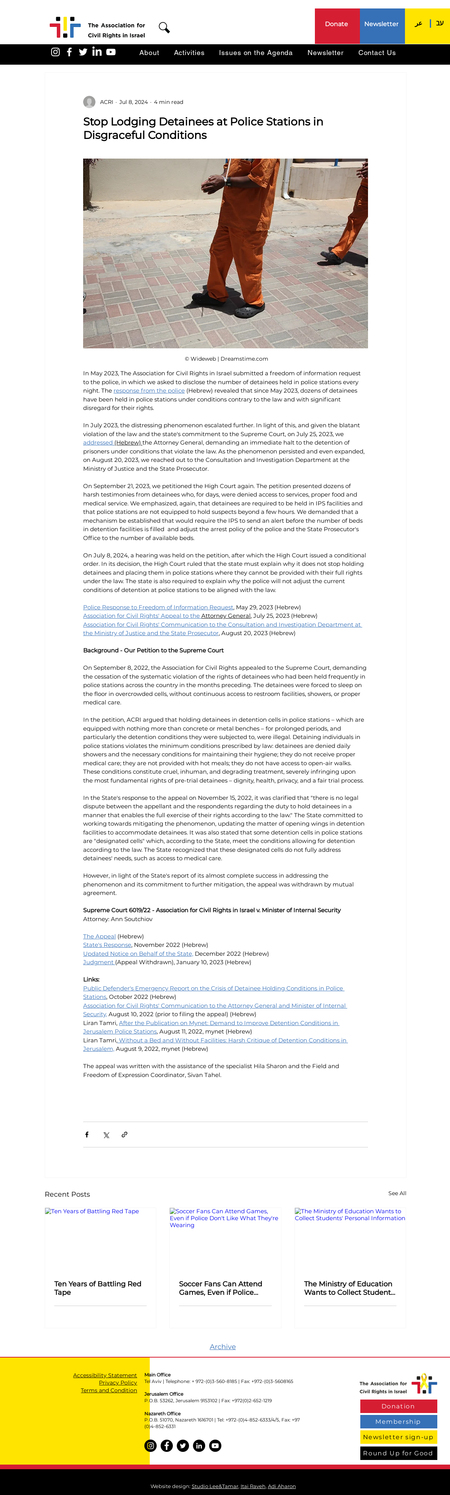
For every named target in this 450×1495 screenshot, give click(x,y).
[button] (164, 27)
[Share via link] (124, 1134)
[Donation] (398, 1406)
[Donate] (337, 24)
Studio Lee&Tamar (215, 1486)
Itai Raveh (253, 1486)
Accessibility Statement (105, 1375)
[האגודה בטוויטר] (83, 52)
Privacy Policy (118, 1382)
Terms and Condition (109, 1390)
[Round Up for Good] (398, 1453)
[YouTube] (215, 1446)
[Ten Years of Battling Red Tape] (100, 1239)
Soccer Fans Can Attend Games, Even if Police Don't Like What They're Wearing (221, 1288)
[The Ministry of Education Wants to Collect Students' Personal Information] (350, 1239)
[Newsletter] (382, 24)
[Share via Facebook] (86, 1134)
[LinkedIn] (97, 52)
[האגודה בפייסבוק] (69, 52)
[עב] (440, 23)
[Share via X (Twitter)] (105, 1134)
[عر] (418, 23)
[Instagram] (150, 1446)
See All (397, 1193)
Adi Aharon (282, 1486)
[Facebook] (167, 1446)
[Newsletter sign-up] (398, 1437)
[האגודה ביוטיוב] (111, 52)
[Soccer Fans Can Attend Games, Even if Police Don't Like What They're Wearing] (225, 1239)
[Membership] (398, 1421)
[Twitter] (183, 1446)
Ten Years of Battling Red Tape (97, 1288)
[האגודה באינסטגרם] (55, 52)
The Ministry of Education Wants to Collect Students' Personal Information (350, 1288)
